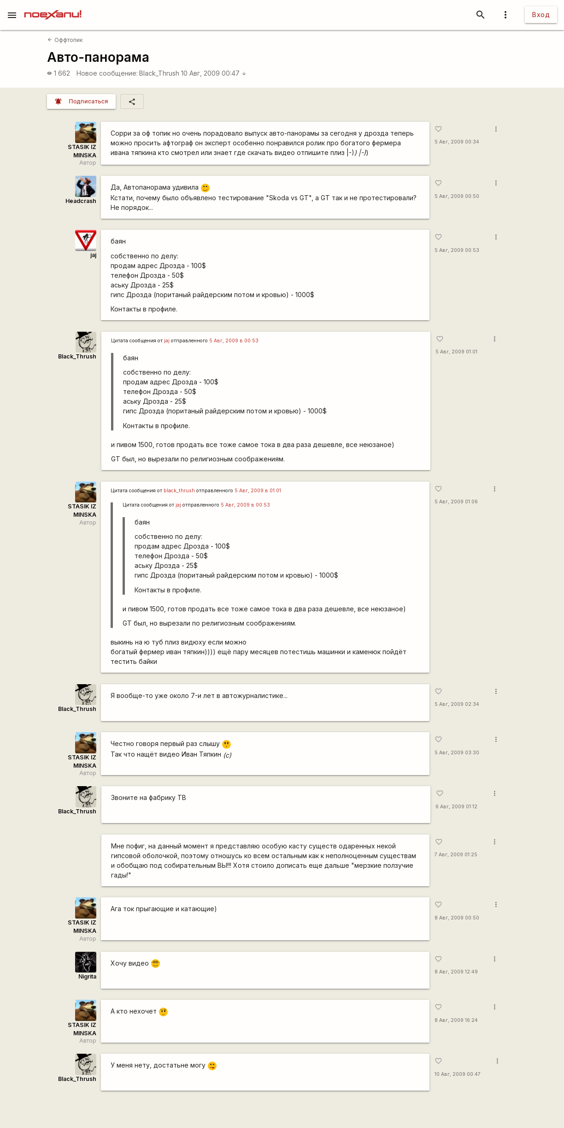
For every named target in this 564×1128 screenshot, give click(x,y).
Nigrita (87, 976)
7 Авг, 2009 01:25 (456, 855)
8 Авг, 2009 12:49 (456, 972)
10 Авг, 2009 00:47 (214, 73)
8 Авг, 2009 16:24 (456, 1020)
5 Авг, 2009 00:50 (457, 196)
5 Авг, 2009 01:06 (456, 502)
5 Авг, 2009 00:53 (457, 250)
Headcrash (80, 200)
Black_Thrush (159, 73)
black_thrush (179, 491)
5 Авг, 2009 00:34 (457, 142)
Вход (541, 14)
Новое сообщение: (107, 73)
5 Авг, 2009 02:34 (457, 704)
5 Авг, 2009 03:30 (457, 753)
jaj (93, 254)
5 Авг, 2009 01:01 (456, 352)
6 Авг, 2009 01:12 (456, 807)
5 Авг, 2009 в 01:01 (258, 491)
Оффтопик (65, 39)
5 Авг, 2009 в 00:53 (233, 341)
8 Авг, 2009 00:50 (457, 918)
